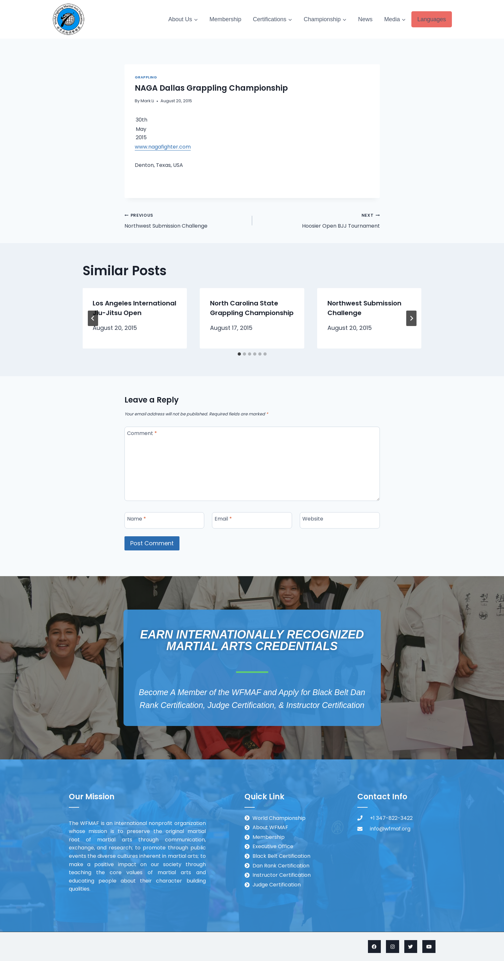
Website (312, 518)
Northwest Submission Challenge (185, 220)
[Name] (164, 520)
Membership (225, 19)
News (365, 19)
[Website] (340, 520)
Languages (431, 19)
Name (136, 518)
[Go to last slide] (93, 318)
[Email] (252, 520)
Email (223, 518)
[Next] (411, 318)
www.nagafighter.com (163, 146)
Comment (142, 433)
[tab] (239, 354)
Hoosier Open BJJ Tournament (318, 220)
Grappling (146, 77)
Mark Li (147, 101)
